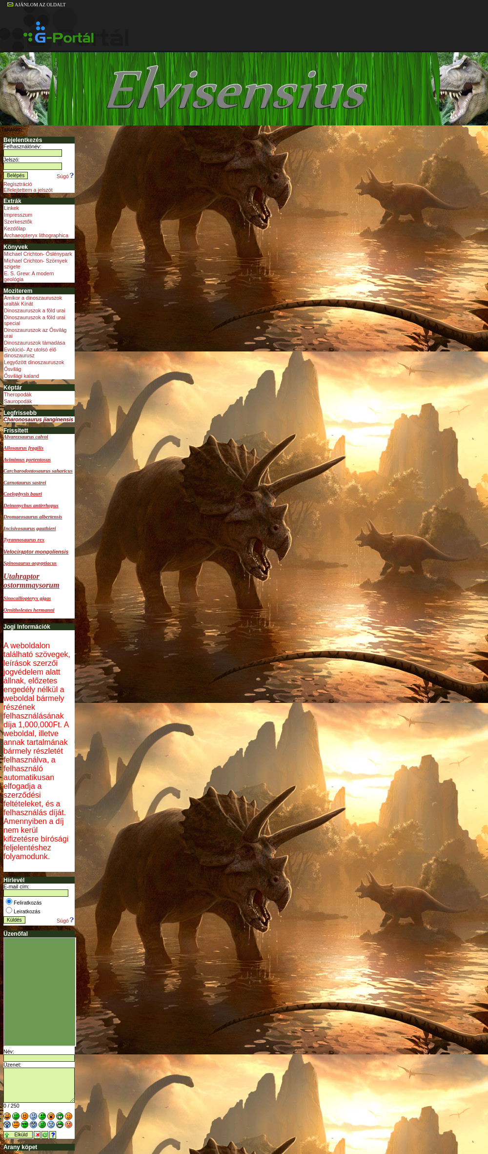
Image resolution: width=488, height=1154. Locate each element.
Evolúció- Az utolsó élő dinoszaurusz (30, 352)
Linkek (11, 208)
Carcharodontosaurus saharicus (38, 471)
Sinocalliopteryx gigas (27, 598)
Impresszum (18, 215)
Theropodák (18, 394)
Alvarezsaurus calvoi (25, 436)
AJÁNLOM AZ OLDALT (36, 4)
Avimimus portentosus (27, 459)
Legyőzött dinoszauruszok (34, 362)
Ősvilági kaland (21, 376)
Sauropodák (18, 401)
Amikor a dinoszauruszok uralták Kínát (33, 301)
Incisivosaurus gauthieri (29, 528)
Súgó (66, 176)
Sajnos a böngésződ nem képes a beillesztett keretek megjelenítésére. (39, 992)
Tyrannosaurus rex (23, 539)
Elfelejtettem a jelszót (28, 190)
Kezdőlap (14, 228)
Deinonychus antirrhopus (31, 505)
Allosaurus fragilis (23, 448)
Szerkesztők (18, 222)
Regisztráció (17, 184)
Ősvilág (12, 369)
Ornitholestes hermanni (29, 610)
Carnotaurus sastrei (24, 482)
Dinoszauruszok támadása (34, 343)
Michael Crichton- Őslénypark (38, 254)
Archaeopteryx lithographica (36, 235)
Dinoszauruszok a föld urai (34, 310)
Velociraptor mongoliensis (35, 552)
